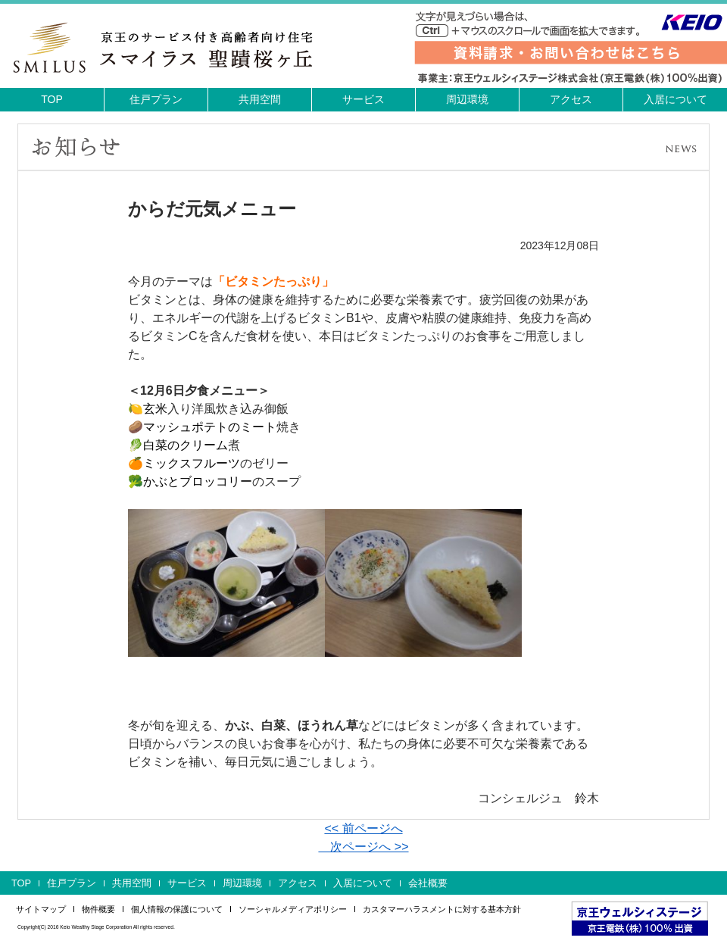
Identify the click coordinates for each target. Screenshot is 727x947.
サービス (363, 99)
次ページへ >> (363, 846)
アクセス (571, 99)
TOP (52, 99)
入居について (675, 99)
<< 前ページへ (363, 828)
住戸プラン (156, 99)
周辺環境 (467, 99)
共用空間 (260, 99)
